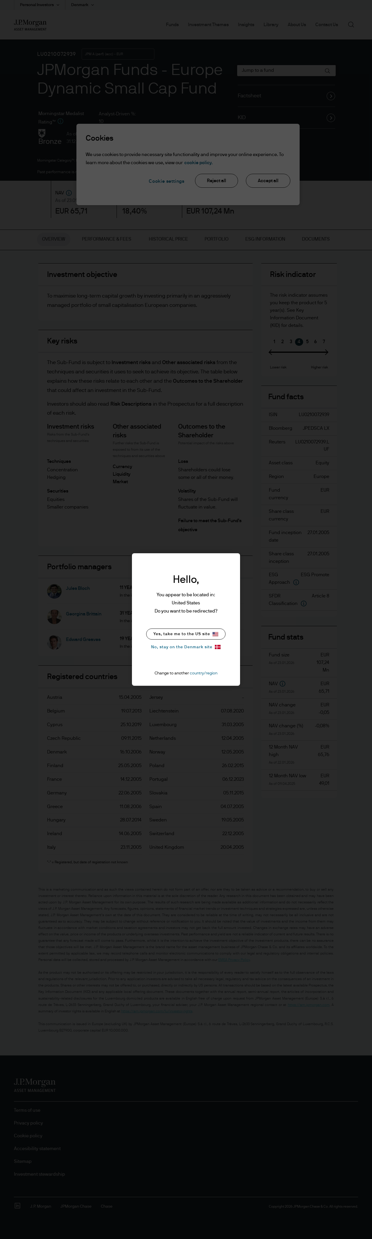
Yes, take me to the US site (185, 634)
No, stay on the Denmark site (186, 647)
